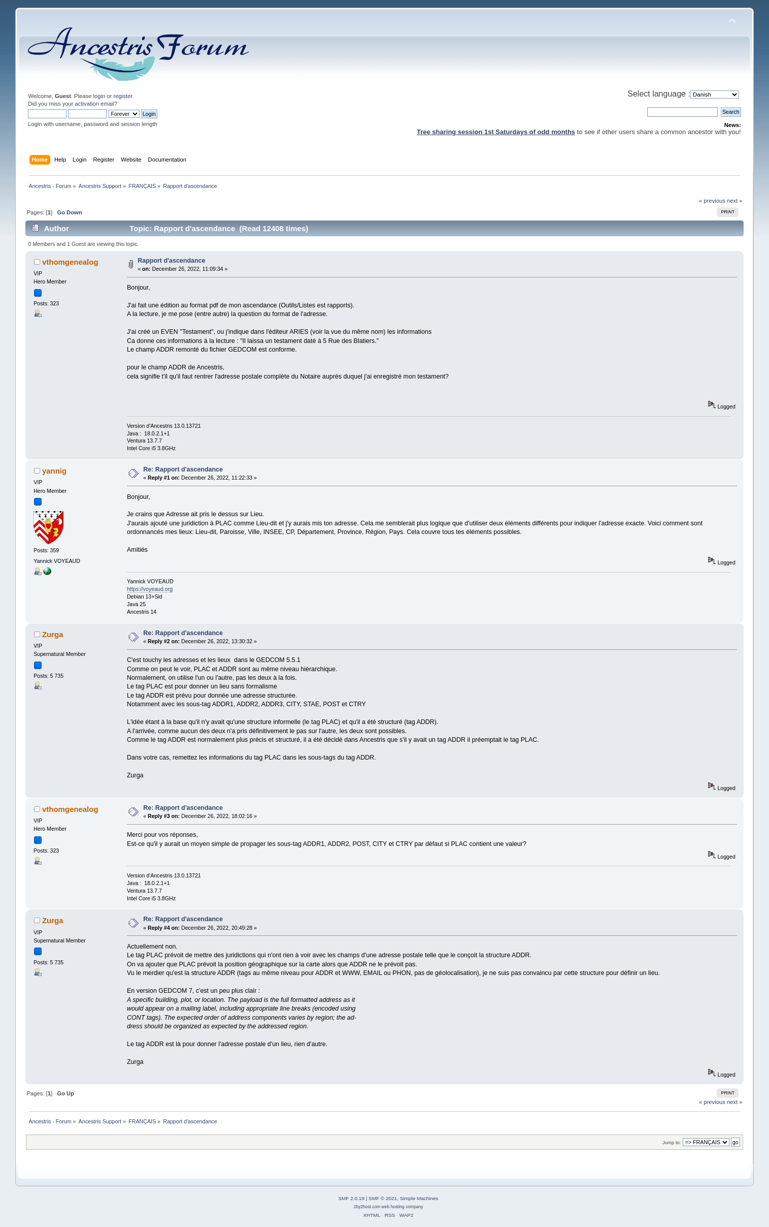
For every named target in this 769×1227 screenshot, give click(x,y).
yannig (54, 470)
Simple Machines (419, 1198)
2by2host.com (366, 1206)
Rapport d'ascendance (171, 260)
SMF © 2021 (383, 1198)
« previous (712, 201)
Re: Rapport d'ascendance (183, 469)
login (99, 96)
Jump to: (671, 1142)
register (122, 96)
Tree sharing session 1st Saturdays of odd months (496, 132)
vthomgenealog (70, 262)
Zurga (52, 634)
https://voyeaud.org (150, 589)
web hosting (393, 1206)
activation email (94, 104)
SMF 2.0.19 (351, 1198)
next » (735, 201)
